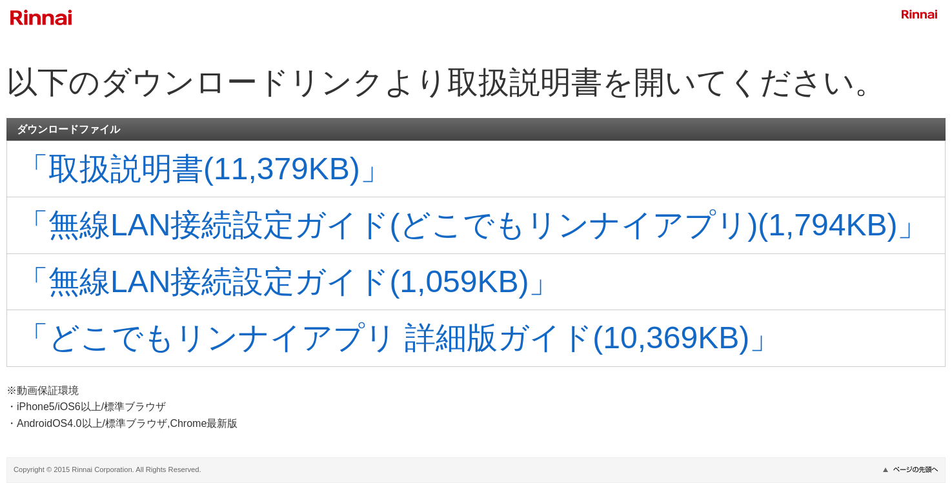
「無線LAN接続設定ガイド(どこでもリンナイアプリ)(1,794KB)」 (472, 225)
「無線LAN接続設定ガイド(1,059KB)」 (288, 281)
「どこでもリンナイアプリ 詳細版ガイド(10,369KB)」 (398, 337)
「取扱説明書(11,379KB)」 (204, 169)
